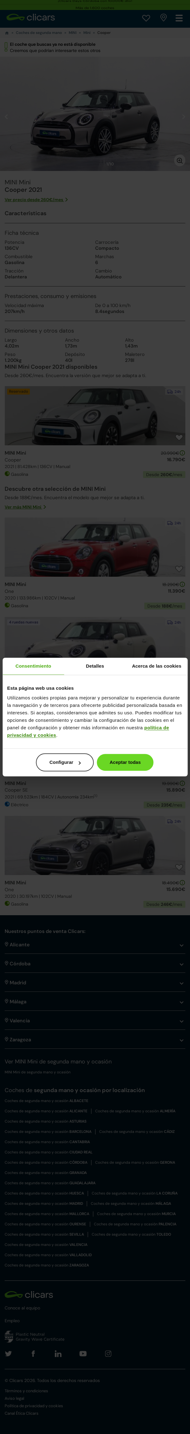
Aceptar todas (125, 762)
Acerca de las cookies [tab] (156, 666)
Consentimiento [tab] (33, 666)
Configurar (65, 762)
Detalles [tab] (95, 666)
